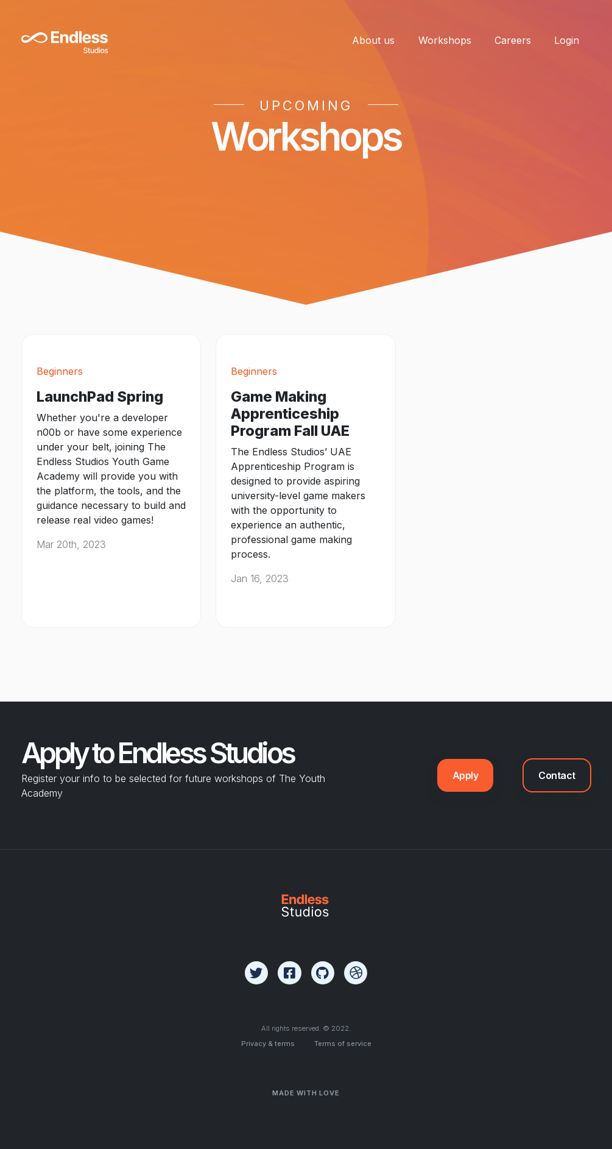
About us (373, 40)
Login (566, 40)
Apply (465, 775)
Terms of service (342, 1043)
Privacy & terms (268, 1043)
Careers (512, 40)
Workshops (444, 40)
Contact (556, 775)
